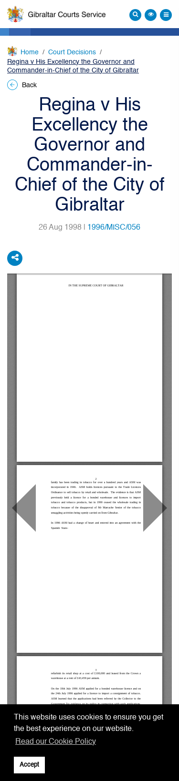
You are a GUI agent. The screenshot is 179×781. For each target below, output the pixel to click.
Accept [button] (29, 765)
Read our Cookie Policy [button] (55, 742)
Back (22, 85)
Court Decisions (72, 52)
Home (30, 52)
